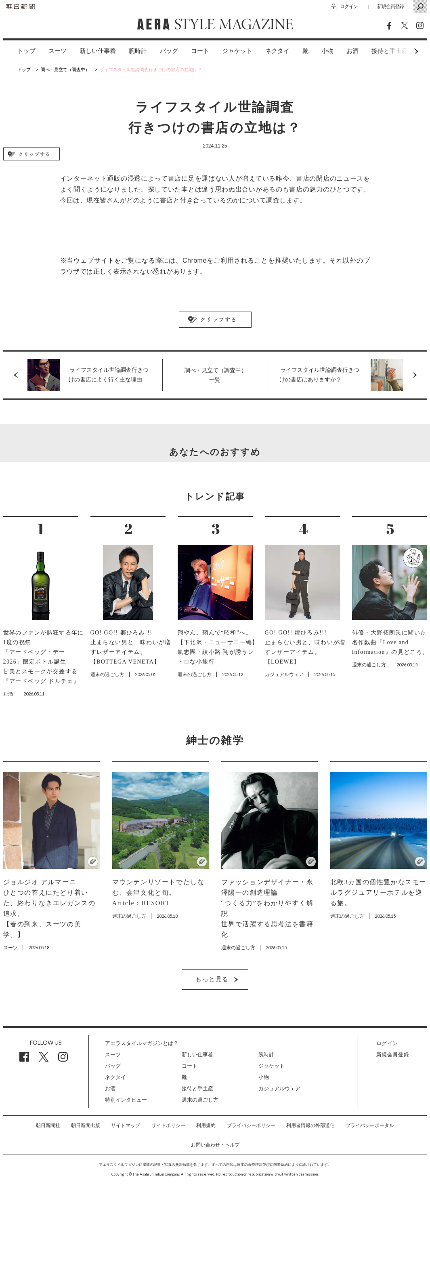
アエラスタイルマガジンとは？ (141, 1043)
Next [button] (401, 51)
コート (200, 51)
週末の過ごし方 (200, 1100)
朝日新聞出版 (85, 1125)
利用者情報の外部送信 (310, 1125)
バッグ (169, 51)
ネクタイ (277, 51)
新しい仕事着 (98, 51)
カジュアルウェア (279, 1088)
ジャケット (237, 51)
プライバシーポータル (370, 1125)
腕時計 (138, 51)
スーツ (57, 51)
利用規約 (206, 1125)
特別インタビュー (126, 1100)
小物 (327, 51)
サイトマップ (125, 1125)
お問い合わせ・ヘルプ (215, 1145)
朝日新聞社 (48, 1125)
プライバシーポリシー (251, 1125)
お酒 (352, 51)
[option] (20, 51)
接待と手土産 (197, 1088)
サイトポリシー (168, 1125)
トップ (26, 51)
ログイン (349, 6)
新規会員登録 (390, 6)
